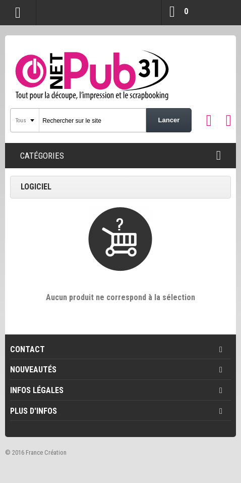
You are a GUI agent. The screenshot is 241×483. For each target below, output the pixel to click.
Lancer (169, 120)
